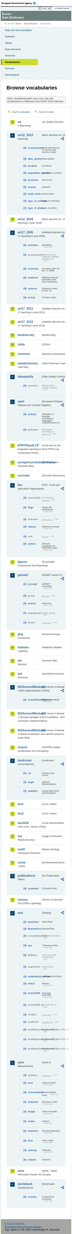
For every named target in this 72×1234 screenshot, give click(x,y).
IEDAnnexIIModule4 (29, 730)
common (24, 353)
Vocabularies (12, 62)
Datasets (10, 36)
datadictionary (28, 363)
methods (33, 277)
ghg (20, 634)
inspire (22, 747)
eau (30, 945)
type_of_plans (34, 208)
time (30, 1140)
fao (20, 485)
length (31, 1111)
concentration (34, 1092)
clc (29, 773)
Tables (8, 43)
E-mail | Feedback (15, 1223)
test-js (31, 983)
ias (20, 660)
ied (20, 673)
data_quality (34, 158)
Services (9, 68)
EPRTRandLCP (28, 445)
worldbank (25, 1184)
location (32, 165)
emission (33, 1102)
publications (26, 875)
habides (23, 647)
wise (21, 1170)
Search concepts (46, 112)
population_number (34, 173)
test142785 (34, 993)
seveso (23, 899)
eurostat (23, 475)
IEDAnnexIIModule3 (29, 713)
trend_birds (34, 193)
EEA (20, 3)
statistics (33, 1130)
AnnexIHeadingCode (34, 699)
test (20, 912)
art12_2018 (25, 219)
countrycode (34, 147)
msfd (21, 849)
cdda (21, 344)
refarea (32, 526)
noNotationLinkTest (34, 976)
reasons (32, 288)
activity (32, 414)
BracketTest (34, 928)
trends (31, 297)
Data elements (13, 49)
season (32, 187)
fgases (22, 561)
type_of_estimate (34, 201)
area (30, 1082)
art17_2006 (25, 232)
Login (44, 8)
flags (30, 507)
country (32, 1196)
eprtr (21, 401)
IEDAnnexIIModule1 (29, 686)
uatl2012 (32, 791)
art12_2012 (25, 135)
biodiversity (26, 335)
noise (21, 862)
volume (32, 1159)
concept (32, 584)
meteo (31, 1121)
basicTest (33, 921)
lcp (20, 836)
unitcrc (32, 543)
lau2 (21, 813)
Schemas (10, 55)
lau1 (21, 804)
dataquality (25, 376)
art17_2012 (25, 308)
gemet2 (23, 575)
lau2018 (23, 823)
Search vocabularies (21, 112)
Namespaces (12, 74)
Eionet (18, 24)
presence (33, 180)
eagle (31, 782)
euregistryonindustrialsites (29, 462)
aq (19, 121)
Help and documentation (18, 30)
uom (21, 1062)
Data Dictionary (30, 24)
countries (33, 268)
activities (33, 245)
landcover (25, 760)
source (32, 603)
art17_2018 (25, 321)
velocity (32, 1150)
